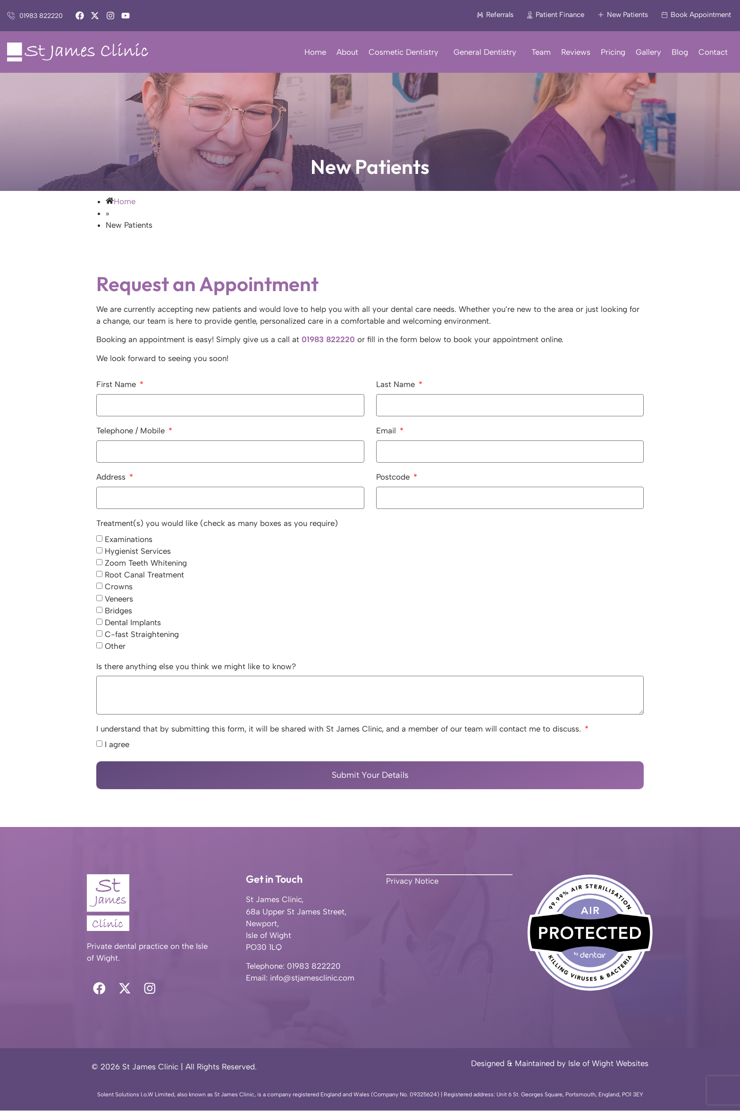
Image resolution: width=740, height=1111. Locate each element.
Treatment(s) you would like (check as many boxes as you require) (217, 523)
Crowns (119, 587)
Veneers (119, 598)
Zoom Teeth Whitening (146, 563)
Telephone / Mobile (131, 431)
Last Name (396, 384)
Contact (713, 52)
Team (541, 52)
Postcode (394, 477)
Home (315, 52)
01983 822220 (328, 339)
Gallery (648, 52)
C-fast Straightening (142, 634)
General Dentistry (487, 52)
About (347, 52)
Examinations (128, 539)
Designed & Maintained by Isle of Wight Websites (559, 1063)
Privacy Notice (412, 881)
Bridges (118, 610)
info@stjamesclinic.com (312, 977)
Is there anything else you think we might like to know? (196, 667)
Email (387, 431)
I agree (117, 744)
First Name (117, 384)
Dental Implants (133, 622)
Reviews (575, 52)
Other (115, 646)
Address (112, 477)
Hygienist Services (138, 551)
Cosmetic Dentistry (406, 52)
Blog (680, 52)
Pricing (613, 52)
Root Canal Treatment (144, 575)
